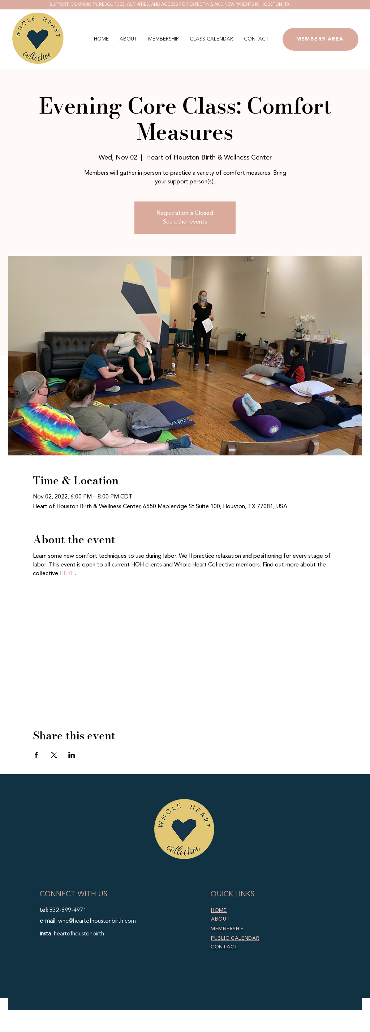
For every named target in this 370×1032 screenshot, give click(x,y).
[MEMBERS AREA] (320, 39)
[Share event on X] (54, 755)
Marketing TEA (237, 1028)
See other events (185, 222)
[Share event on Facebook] (36, 755)
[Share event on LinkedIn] (71, 755)
